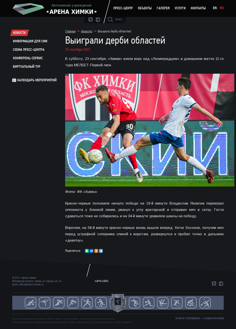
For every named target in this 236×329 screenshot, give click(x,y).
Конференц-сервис (28, 58)
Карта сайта (101, 281)
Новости (19, 33)
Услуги (180, 8)
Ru (222, 8)
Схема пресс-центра (28, 50)
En (215, 8)
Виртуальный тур (26, 67)
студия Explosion (214, 318)
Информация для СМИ (30, 41)
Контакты (198, 8)
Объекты (145, 8)
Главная (70, 31)
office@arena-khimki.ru (31, 284)
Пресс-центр (123, 8)
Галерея (163, 8)
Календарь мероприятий (37, 80)
